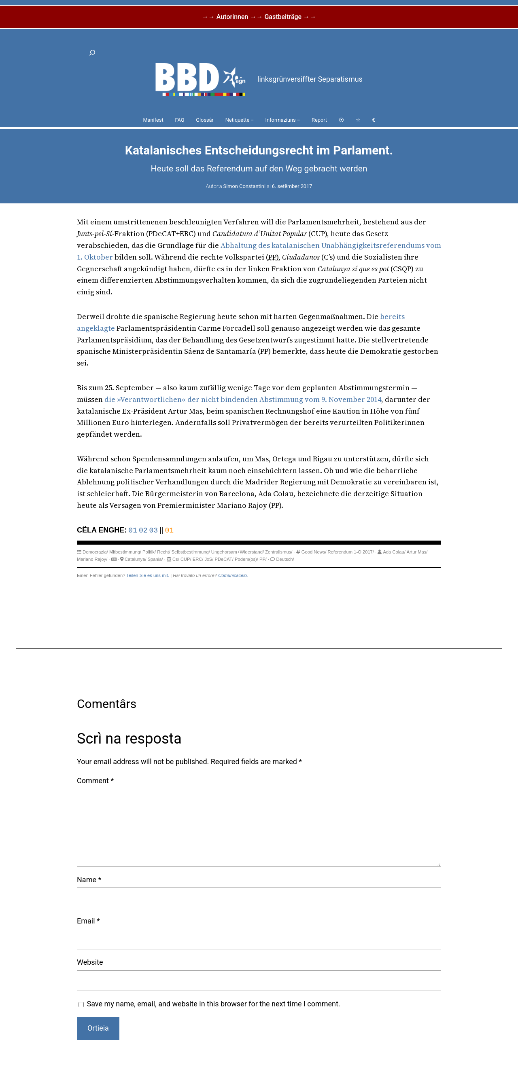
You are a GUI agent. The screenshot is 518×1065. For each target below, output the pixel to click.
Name (89, 879)
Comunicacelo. (233, 575)
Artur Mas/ (417, 551)
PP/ (263, 559)
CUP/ (185, 559)
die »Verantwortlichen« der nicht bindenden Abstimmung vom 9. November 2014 (242, 399)
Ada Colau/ (394, 551)
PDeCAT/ (223, 559)
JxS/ (209, 559)
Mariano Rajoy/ (92, 559)
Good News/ (314, 551)
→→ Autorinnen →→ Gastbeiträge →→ (259, 17)
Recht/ (163, 551)
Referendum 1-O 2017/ (351, 551)
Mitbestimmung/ (125, 551)
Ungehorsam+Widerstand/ (237, 551)
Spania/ (155, 559)
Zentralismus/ (278, 551)
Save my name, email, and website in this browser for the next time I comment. (213, 1003)
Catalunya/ (135, 559)
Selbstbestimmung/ (191, 551)
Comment (95, 780)
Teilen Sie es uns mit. (147, 575)
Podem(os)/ (246, 559)
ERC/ (198, 559)
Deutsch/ (285, 559)
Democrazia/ (95, 551)
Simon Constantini (244, 186)
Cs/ (175, 559)
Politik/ (149, 551)
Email (88, 921)
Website (90, 962)
